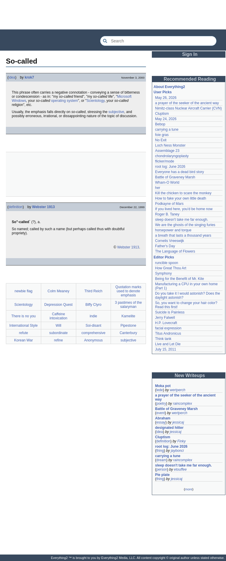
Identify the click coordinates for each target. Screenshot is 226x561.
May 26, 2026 (166, 98)
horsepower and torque (173, 230)
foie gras (162, 135)
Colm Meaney (58, 291)
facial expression (168, 328)
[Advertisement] (113, 14)
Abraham (162, 418)
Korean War (23, 340)
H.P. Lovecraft (166, 323)
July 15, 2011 (165, 349)
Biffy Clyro (93, 305)
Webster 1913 (43, 207)
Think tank (163, 339)
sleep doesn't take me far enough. (181, 220)
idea (12, 77)
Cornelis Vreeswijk (169, 241)
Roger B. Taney (167, 214)
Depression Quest (58, 305)
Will (58, 325)
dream (161, 460)
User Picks (163, 92)
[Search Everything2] (158, 41)
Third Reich (93, 291)
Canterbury (128, 333)
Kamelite (128, 316)
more (188, 489)
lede (159, 390)
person (161, 469)
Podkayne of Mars (169, 204)
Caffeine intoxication (58, 316)
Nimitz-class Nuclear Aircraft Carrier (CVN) (188, 108)
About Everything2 (169, 87)
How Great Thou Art (170, 268)
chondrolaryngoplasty (172, 156)
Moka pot (163, 386)
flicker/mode (164, 161)
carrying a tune (166, 129)
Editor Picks (164, 257)
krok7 (29, 77)
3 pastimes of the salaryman (128, 305)
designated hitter (169, 428)
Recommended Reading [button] (190, 79)
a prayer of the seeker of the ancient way (187, 103)
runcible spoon (166, 263)
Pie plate (162, 475)
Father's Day (165, 246)
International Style (23, 325)
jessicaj (178, 422)
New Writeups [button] (190, 375)
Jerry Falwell (165, 318)
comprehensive (93, 333)
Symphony (163, 273)
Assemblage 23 (167, 151)
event (160, 413)
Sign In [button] (189, 54)
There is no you (23, 316)
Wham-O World (167, 182)
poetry (161, 403)
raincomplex (182, 403)
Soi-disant (93, 325)
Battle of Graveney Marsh (175, 177)
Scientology (95, 101)
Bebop (160, 124)
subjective (116, 112)
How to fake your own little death (180, 198)
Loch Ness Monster (170, 145)
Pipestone (128, 325)
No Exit (161, 140)
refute (23, 333)
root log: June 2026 (170, 167)
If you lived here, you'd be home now (183, 209)
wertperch (177, 390)
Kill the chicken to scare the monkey (183, 193)
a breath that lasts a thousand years (183, 235)
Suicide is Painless (170, 312)
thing (160, 451)
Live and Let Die (168, 344)
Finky (181, 441)
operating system (64, 101)
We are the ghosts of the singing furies (185, 225)
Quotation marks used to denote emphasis (128, 291)
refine (58, 340)
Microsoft (124, 96)
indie (93, 316)
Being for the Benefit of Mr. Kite (179, 279)
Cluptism (162, 114)
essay (160, 422)
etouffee (180, 469)
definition (16, 207)
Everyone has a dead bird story (179, 172)
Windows (19, 101)
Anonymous (93, 340)
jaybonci (177, 451)
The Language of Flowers (175, 251)
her (157, 188)
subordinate (58, 333)
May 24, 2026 (166, 119)
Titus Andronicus (168, 333)
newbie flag (24, 291)
